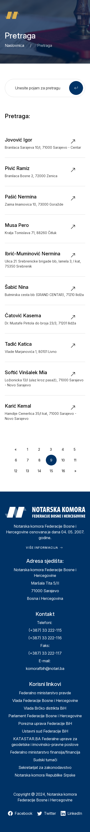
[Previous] (15, 449)
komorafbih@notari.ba (45, 668)
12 (15, 471)
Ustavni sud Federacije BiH (45, 731)
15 (51, 471)
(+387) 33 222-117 (45, 653)
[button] (79, 17)
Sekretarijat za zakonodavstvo (45, 767)
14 (39, 471)
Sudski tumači (45, 759)
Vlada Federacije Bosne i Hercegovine (45, 700)
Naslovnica (14, 45)
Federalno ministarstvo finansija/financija (45, 752)
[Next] (75, 470)
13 (27, 471)
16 (63, 471)
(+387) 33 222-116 (45, 637)
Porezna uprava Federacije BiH (45, 723)
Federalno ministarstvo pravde (45, 692)
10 (63, 460)
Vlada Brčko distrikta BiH (45, 708)
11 (75, 460)
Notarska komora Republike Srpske (45, 775)
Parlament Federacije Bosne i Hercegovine (45, 715)
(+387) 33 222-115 (45, 630)
